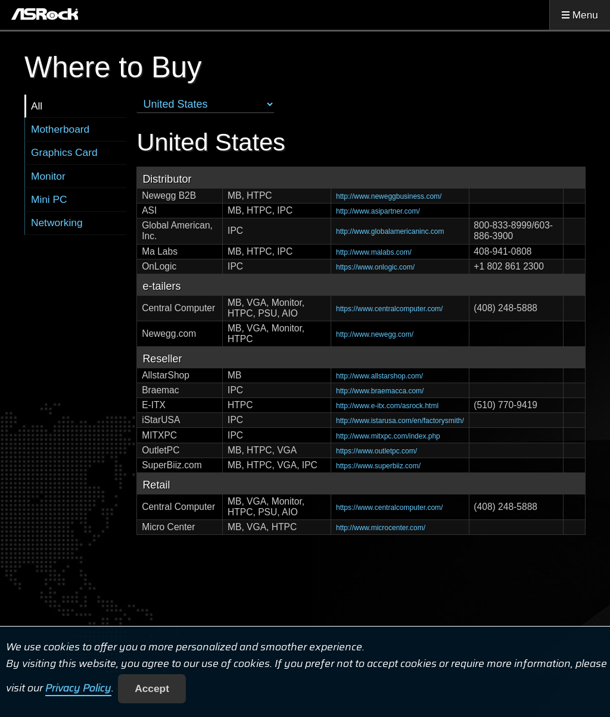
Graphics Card (64, 152)
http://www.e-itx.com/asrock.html (387, 406)
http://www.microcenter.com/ (380, 528)
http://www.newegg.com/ (374, 334)
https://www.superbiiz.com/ (378, 466)
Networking (57, 222)
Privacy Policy (78, 688)
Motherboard (60, 129)
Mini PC (49, 199)
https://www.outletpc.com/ (376, 451)
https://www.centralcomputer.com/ (389, 309)
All (36, 106)
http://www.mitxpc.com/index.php (388, 436)
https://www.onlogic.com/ (375, 267)
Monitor (48, 176)
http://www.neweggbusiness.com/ (388, 196)
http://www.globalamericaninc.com (390, 231)
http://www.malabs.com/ (374, 252)
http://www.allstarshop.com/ (379, 376)
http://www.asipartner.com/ (378, 211)
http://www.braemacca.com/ (380, 391)
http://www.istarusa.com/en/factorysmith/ (400, 421)
